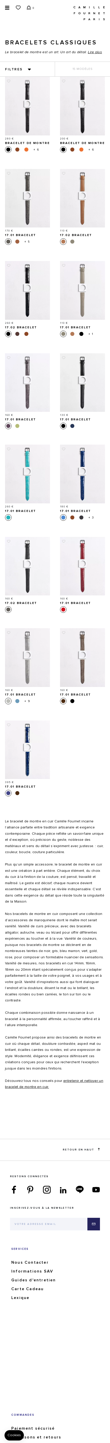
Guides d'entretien (33, 1280)
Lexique (20, 1298)
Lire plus (95, 52)
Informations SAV (32, 1271)
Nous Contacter (30, 1262)
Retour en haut (81, 1149)
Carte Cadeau (27, 1289)
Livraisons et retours (36, 1437)
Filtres (14, 69)
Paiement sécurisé (33, 1428)
